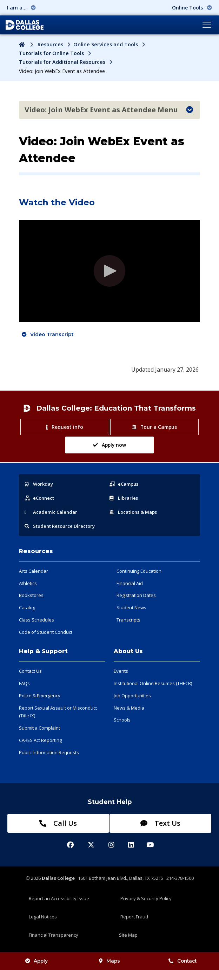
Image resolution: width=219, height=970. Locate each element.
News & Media (129, 708)
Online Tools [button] (192, 7)
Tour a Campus (154, 427)
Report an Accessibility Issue (59, 898)
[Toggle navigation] (206, 25)
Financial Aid (130, 583)
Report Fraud (134, 916)
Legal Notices (43, 916)
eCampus (123, 484)
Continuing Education (139, 571)
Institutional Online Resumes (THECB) (153, 683)
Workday (39, 484)
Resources (50, 44)
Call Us (58, 823)
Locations (133, 512)
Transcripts (128, 620)
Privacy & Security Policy (146, 898)
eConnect (39, 498)
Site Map (128, 935)
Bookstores (31, 595)
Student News (131, 607)
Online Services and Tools (105, 44)
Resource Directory (60, 526)
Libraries (123, 498)
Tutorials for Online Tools (51, 53)
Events (121, 671)
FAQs (24, 683)
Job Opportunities (132, 695)
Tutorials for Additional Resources (62, 62)
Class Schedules (36, 620)
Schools (122, 720)
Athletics (28, 583)
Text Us (160, 823)
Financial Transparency (53, 935)
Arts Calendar (33, 571)
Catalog (27, 607)
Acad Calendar (51, 512)
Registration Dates (136, 595)
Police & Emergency (39, 695)
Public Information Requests (49, 752)
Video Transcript (52, 334)
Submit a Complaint (39, 728)
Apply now (109, 444)
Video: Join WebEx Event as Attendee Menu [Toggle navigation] (109, 109)
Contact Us (30, 671)
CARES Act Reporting (40, 740)
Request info (64, 427)
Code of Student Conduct (45, 632)
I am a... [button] (21, 7)
